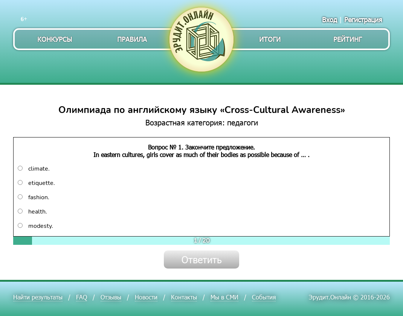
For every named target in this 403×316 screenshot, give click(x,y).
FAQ (81, 297)
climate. (34, 169)
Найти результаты (38, 297)
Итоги (270, 39)
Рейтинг (347, 39)
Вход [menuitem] (329, 19)
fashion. (33, 197)
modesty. (35, 226)
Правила (132, 39)
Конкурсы (54, 39)
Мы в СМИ (224, 297)
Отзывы (111, 297)
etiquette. (36, 183)
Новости (146, 297)
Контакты (184, 297)
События (264, 297)
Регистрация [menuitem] (363, 19)
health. (32, 212)
